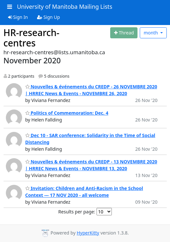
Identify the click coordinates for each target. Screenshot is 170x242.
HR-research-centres (31, 37)
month (151, 33)
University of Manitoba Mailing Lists (64, 6)
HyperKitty (88, 233)
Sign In (18, 17)
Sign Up (48, 17)
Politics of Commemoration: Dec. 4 (67, 113)
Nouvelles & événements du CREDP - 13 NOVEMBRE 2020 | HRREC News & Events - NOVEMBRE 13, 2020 (91, 165)
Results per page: (76, 212)
